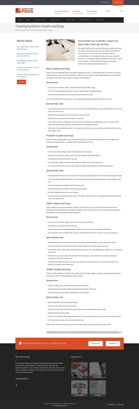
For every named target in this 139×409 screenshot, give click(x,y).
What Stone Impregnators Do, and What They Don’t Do (27, 55)
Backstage (120, 404)
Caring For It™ (85, 20)
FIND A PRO (95, 344)
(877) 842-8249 (105, 2)
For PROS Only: (111, 404)
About (28, 20)
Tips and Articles (25, 30)
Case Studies (70, 20)
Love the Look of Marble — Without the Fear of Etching (28, 69)
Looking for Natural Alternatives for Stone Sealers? (28, 76)
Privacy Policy (63, 406)
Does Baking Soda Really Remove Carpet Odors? (27, 62)
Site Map (55, 406)
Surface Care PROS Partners (110, 332)
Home (19, 20)
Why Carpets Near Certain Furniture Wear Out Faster (28, 48)
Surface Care (40, 20)
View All (21, 82)
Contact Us (100, 20)
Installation (56, 20)
